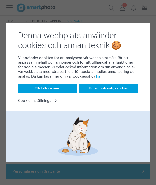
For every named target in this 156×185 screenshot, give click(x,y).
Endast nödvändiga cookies (108, 88)
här (98, 76)
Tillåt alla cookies (47, 88)
